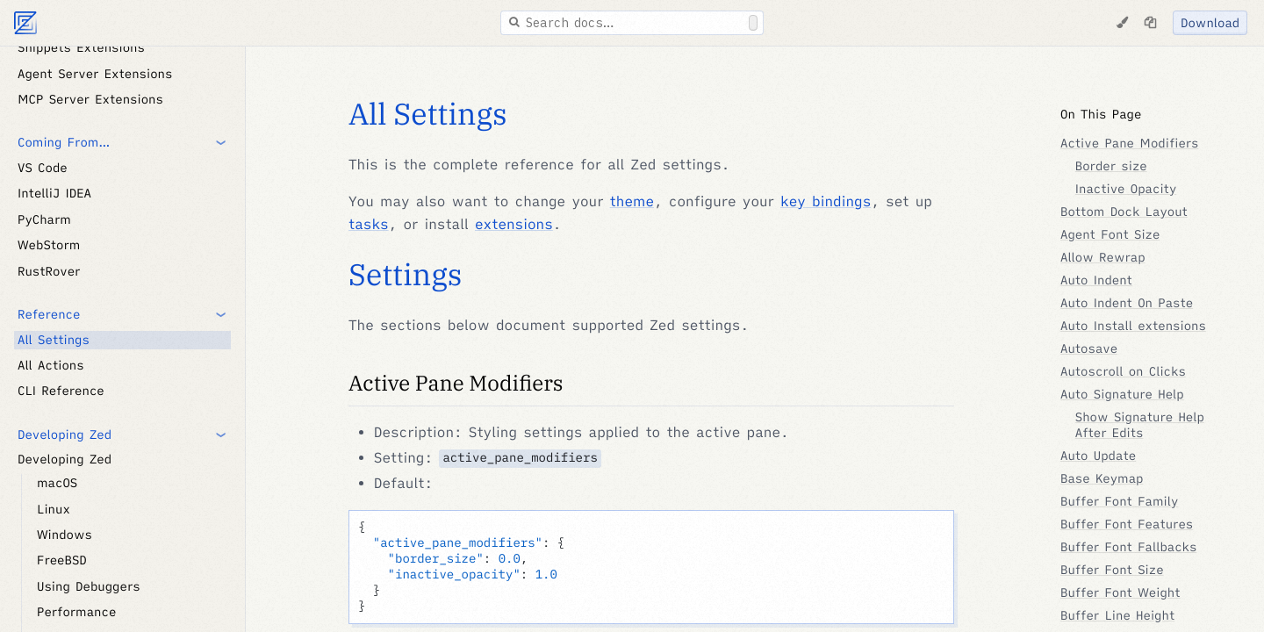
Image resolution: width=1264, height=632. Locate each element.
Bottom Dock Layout (1124, 211)
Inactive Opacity (1126, 189)
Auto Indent (1096, 280)
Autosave (1088, 348)
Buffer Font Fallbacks (1128, 547)
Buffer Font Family (1119, 501)
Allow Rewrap (1103, 257)
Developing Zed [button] (64, 434)
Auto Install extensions (1133, 326)
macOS (57, 483)
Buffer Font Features (1126, 524)
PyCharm (44, 219)
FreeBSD (62, 560)
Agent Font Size (1110, 234)
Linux (53, 509)
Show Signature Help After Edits (1139, 425)
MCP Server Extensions (90, 99)
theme (632, 202)
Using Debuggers (88, 586)
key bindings (825, 202)
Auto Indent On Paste (1126, 303)
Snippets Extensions (81, 47)
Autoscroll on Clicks (1123, 371)
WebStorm (49, 245)
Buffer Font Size (1112, 570)
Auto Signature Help (1122, 394)
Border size (1111, 166)
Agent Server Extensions (95, 74)
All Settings (54, 340)
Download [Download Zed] (1210, 23)
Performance (76, 612)
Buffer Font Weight (1120, 592)
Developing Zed (64, 459)
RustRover (49, 271)
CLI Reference (61, 391)
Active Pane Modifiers (456, 383)
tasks (368, 224)
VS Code (43, 168)
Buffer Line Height (1117, 615)
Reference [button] (49, 314)
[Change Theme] (1122, 23)
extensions (514, 224)
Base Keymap (1102, 478)
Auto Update (1098, 455)
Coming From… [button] (64, 142)
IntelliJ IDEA (54, 193)
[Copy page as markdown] (1150, 23)
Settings (405, 274)
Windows (64, 534)
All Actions (51, 365)
